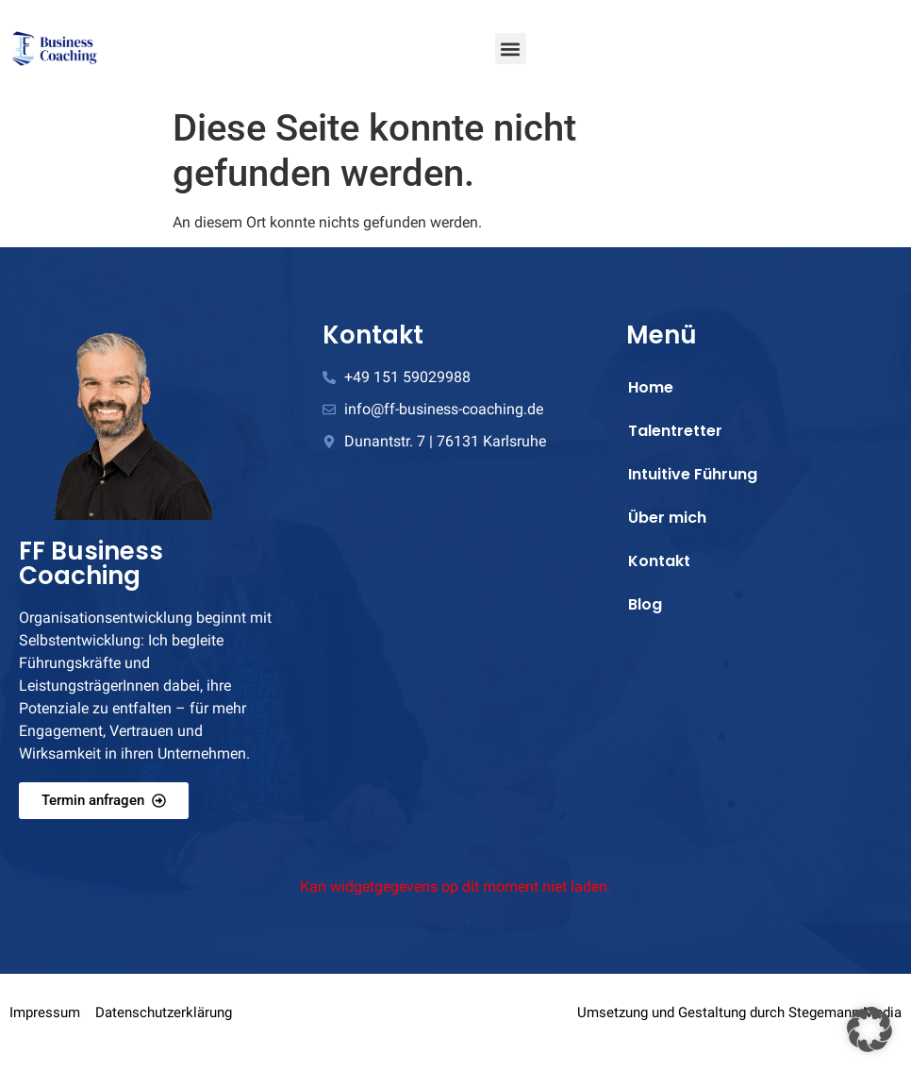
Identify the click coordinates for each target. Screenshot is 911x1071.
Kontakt (659, 561)
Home (650, 387)
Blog (645, 604)
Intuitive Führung (692, 474)
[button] (510, 48)
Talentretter (675, 431)
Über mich (667, 517)
